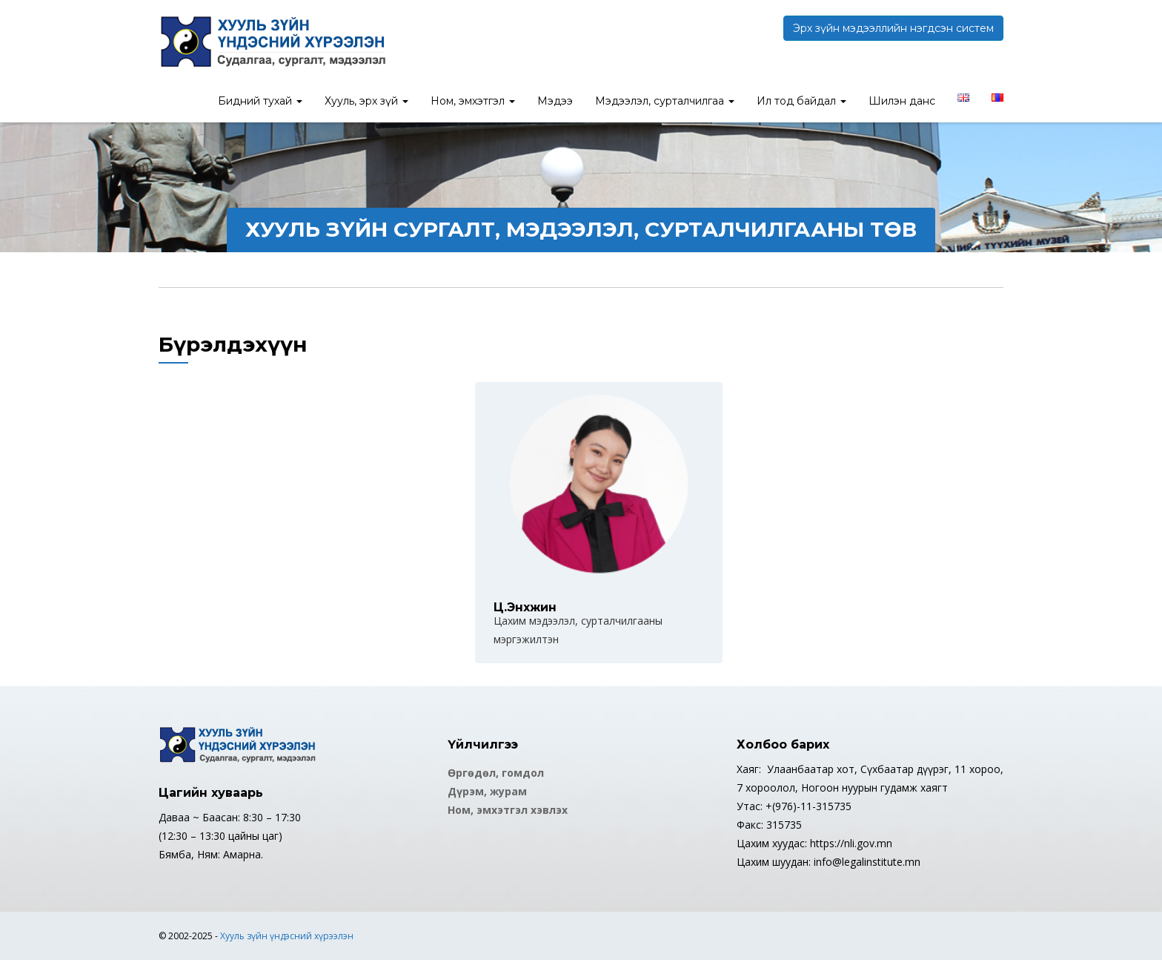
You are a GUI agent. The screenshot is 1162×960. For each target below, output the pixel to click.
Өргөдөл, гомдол (496, 773)
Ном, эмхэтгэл (473, 101)
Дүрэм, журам (487, 791)
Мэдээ (555, 101)
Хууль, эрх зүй (366, 101)
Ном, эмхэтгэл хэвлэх (508, 810)
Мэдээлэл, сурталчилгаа (664, 101)
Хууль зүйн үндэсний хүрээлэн (286, 936)
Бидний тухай (260, 101)
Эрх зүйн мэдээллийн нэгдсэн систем (893, 28)
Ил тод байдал (801, 101)
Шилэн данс (902, 101)
